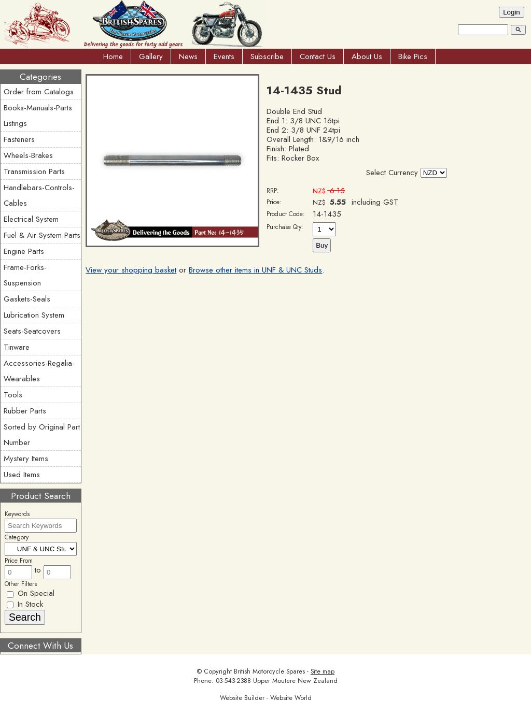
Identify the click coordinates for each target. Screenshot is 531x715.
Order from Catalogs (39, 91)
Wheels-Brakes (28, 155)
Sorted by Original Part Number (42, 434)
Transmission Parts (34, 171)
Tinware (17, 347)
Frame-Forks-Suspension (25, 275)
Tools (13, 395)
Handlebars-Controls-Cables (39, 195)
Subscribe (267, 56)
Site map (322, 671)
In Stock (25, 604)
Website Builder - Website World (266, 698)
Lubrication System (34, 315)
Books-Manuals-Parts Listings (38, 115)
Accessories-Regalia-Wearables (39, 371)
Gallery (151, 56)
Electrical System (31, 219)
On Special (30, 593)
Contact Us (318, 56)
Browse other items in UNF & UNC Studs (255, 270)
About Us (367, 56)
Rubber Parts (25, 411)
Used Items (22, 474)
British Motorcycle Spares (269, 671)
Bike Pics (412, 56)
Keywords (17, 514)
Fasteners (19, 139)
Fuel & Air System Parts (42, 235)
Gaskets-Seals (27, 299)
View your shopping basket (131, 270)
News (188, 56)
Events (224, 56)
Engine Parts (24, 251)
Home (113, 56)
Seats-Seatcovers (32, 331)
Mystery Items (26, 458)
